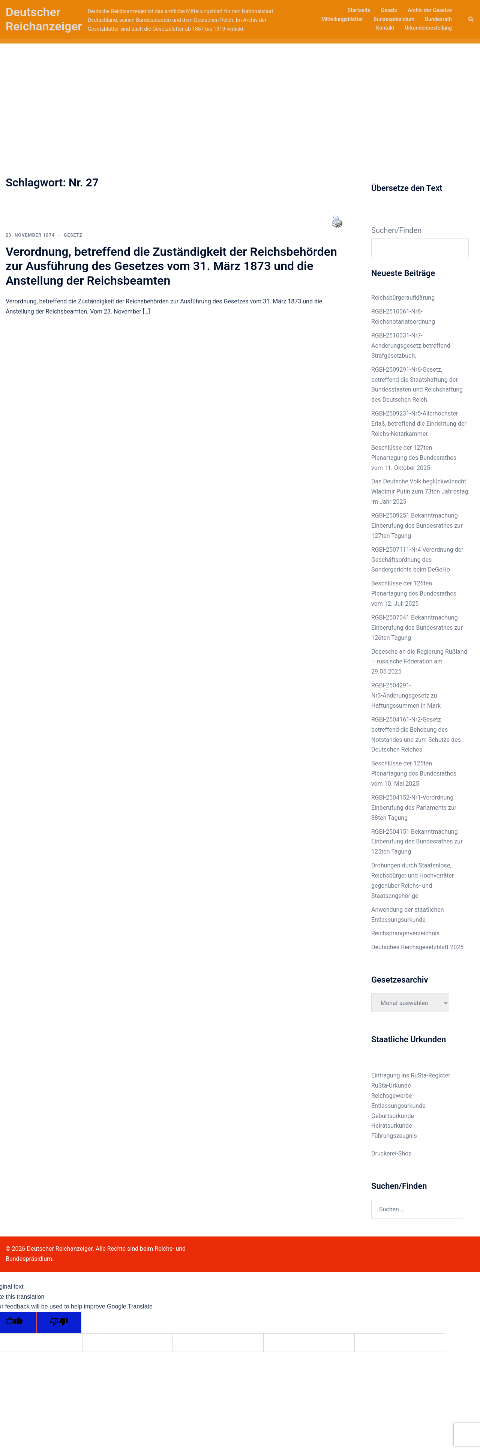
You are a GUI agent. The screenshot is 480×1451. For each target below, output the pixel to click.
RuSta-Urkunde (391, 1085)
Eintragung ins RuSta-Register (410, 1075)
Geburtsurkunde (392, 1115)
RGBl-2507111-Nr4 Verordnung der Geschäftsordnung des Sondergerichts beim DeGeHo (417, 559)
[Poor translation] (58, 1322)
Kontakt (385, 28)
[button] (471, 19)
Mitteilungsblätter (342, 19)
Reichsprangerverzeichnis (405, 933)
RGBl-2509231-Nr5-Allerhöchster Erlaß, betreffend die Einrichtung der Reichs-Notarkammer (418, 423)
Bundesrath (438, 19)
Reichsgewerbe (391, 1095)
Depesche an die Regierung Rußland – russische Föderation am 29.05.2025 (419, 661)
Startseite (359, 10)
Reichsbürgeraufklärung (403, 297)
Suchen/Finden (396, 230)
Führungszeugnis (394, 1135)
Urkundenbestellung (428, 28)
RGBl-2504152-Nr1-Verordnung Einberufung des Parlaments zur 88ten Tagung (413, 807)
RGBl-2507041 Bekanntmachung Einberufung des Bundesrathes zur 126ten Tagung (417, 627)
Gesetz (389, 10)
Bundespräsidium (394, 19)
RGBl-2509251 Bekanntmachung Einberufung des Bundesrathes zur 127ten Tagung (417, 525)
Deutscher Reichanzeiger (44, 19)
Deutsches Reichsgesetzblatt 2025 (417, 947)
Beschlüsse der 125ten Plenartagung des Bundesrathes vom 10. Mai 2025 (413, 773)
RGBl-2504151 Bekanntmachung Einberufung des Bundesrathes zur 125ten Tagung (417, 841)
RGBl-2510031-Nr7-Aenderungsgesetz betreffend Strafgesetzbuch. (410, 345)
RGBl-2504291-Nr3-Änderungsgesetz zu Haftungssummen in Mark (406, 695)
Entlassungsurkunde (398, 1105)
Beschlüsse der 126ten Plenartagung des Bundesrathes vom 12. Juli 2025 (413, 593)
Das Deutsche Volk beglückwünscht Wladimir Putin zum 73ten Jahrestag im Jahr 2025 (419, 491)
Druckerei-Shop (391, 1153)
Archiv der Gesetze (430, 10)
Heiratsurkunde (391, 1125)
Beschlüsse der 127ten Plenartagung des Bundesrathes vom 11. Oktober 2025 (413, 457)
